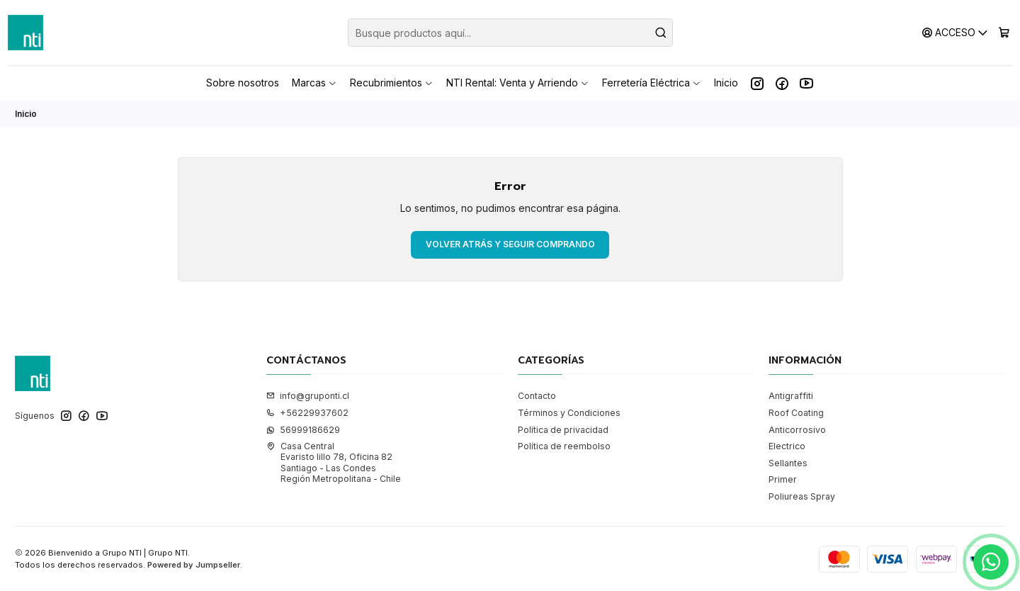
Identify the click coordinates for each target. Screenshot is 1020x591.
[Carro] (1003, 32)
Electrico (787, 446)
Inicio (726, 83)
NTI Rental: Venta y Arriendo (517, 83)
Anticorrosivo (797, 429)
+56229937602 (307, 412)
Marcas (314, 83)
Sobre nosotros (242, 83)
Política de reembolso (564, 446)
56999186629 (303, 429)
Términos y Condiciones (569, 412)
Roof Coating (796, 412)
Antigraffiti (791, 395)
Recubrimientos (392, 83)
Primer (783, 479)
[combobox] (510, 32)
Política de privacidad (563, 429)
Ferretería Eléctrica (651, 83)
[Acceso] (955, 32)
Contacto (537, 395)
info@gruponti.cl (307, 395)
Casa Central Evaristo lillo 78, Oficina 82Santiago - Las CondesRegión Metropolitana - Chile (333, 462)
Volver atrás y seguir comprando (510, 244)
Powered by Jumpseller (193, 565)
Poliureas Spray (802, 496)
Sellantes (788, 463)
